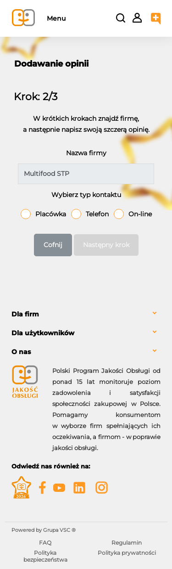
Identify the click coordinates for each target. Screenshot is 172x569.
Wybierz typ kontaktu (86, 195)
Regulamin (126, 542)
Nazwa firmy (86, 153)
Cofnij (53, 245)
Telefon (97, 214)
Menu (56, 18)
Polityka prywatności (127, 552)
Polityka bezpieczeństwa (45, 556)
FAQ (45, 542)
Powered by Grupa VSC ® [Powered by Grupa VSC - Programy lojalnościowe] (43, 530)
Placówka (50, 214)
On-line (140, 214)
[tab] (86, 314)
